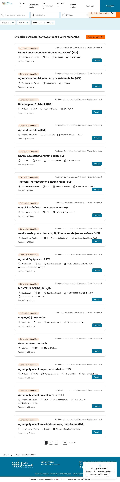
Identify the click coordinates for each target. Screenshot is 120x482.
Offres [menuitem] (22, 3)
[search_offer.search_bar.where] (44, 15)
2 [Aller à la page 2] (51, 442)
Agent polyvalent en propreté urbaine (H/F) (44, 370)
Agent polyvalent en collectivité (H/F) (41, 396)
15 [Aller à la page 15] (65, 442)
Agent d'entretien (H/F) (32, 131)
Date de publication (43, 22)
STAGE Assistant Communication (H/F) (42, 157)
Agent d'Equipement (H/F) (34, 260)
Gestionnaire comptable (33, 344)
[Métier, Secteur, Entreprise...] (14, 15)
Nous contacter (79, 474)
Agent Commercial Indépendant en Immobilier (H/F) (49, 78)
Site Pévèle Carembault (50, 465)
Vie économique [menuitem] (48, 4)
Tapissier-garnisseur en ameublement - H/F (45, 182)
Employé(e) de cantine (32, 318)
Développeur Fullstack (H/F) (35, 105)
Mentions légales (41, 474)
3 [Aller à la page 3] (56, 442)
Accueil (6, 455)
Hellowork (86, 479)
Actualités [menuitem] (61, 3)
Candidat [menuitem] (110, 6)
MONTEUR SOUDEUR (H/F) (34, 289)
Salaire (23, 22)
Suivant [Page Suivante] (72, 442)
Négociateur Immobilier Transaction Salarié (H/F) (48, 52)
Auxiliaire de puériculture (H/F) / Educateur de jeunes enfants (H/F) (59, 234)
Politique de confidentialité (60, 474)
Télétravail (8, 22)
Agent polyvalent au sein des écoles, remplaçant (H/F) (51, 425)
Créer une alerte (95, 37)
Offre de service (73, 6)
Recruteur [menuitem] (90, 6)
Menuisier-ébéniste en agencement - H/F (43, 208)
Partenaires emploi (33, 6)
